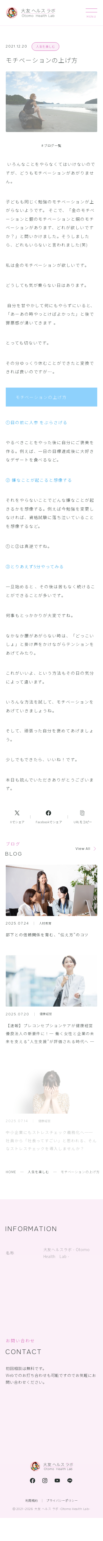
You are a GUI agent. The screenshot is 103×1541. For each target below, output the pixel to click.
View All (83, 849)
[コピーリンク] (83, 817)
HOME (11, 1171)
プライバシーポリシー (62, 1500)
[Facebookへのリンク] (49, 817)
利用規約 (31, 1500)
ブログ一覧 (51, 145)
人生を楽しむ (45, 46)
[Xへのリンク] (17, 817)
